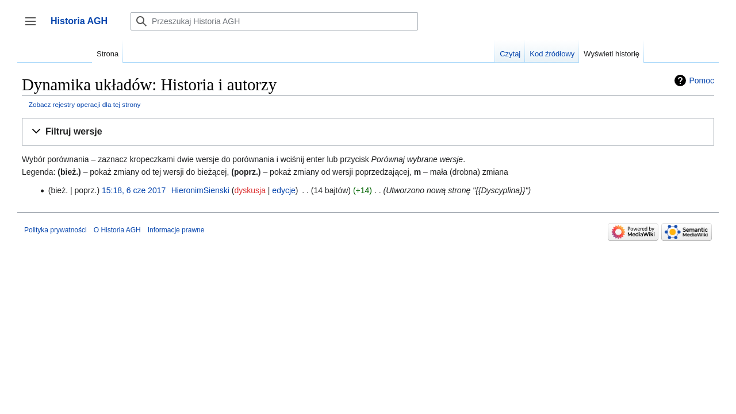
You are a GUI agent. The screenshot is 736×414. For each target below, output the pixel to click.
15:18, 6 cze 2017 (134, 190)
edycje (283, 190)
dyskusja (249, 190)
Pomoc (701, 80)
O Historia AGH (117, 230)
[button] (368, 132)
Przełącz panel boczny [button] (34, 27)
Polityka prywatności (55, 230)
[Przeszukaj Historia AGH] (274, 21)
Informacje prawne (176, 230)
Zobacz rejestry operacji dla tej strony (85, 104)
